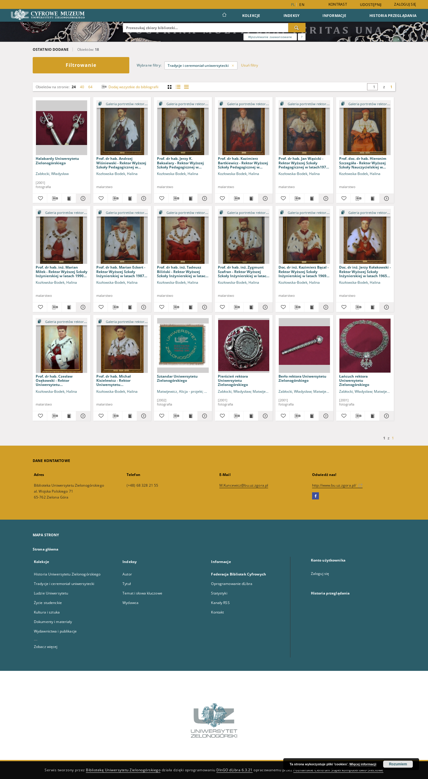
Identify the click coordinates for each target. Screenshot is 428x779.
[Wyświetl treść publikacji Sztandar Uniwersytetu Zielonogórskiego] (190, 416)
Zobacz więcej (46, 646)
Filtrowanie (81, 65)
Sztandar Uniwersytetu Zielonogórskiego (177, 378)
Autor (127, 574)
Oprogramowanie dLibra (231, 583)
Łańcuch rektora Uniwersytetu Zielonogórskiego (354, 380)
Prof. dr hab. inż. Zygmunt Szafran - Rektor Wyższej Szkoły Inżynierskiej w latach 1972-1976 (243, 271)
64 (90, 86)
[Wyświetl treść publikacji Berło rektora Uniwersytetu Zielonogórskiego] (311, 416)
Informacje (334, 15)
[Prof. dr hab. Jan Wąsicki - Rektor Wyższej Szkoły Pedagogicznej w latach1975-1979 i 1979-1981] (304, 127)
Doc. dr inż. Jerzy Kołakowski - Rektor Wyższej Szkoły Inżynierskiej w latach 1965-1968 (365, 271)
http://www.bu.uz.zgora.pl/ (337, 485)
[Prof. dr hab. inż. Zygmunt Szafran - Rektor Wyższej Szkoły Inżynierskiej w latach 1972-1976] (243, 236)
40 (82, 86)
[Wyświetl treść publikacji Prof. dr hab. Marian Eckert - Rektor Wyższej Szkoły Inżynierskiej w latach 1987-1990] (129, 307)
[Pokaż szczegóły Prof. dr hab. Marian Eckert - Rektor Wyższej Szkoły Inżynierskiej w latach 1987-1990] (143, 307)
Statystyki (219, 593)
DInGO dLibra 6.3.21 (234, 769)
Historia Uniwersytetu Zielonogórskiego (67, 574)
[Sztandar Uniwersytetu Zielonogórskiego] (182, 345)
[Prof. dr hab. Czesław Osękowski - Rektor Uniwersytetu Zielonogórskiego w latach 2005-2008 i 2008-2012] (61, 345)
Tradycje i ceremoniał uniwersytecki (64, 583)
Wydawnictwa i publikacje (55, 631)
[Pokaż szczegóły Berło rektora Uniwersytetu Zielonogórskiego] (325, 416)
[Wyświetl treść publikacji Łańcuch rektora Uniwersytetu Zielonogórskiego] (372, 416)
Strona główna (46, 549)
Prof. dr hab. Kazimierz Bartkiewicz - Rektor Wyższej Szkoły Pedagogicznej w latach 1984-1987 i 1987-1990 (243, 162)
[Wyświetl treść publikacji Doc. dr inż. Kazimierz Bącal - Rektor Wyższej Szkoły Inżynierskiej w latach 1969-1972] (311, 307)
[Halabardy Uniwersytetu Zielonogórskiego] (61, 127)
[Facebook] (315, 496)
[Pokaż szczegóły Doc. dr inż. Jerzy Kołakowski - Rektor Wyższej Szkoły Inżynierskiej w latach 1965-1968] (386, 307)
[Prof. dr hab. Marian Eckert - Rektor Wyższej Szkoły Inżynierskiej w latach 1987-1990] (122, 236)
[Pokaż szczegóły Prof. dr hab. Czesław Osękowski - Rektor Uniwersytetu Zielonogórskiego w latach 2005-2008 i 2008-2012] (82, 416)
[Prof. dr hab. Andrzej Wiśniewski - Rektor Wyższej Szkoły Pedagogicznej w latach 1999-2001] (122, 127)
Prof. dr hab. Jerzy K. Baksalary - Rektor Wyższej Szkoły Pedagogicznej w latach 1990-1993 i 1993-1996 (182, 162)
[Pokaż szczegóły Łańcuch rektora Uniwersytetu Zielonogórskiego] (386, 416)
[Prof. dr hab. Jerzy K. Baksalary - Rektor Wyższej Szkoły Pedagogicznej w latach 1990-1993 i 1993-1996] (182, 127)
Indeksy (292, 15)
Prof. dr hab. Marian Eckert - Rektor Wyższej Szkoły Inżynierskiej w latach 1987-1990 (120, 271)
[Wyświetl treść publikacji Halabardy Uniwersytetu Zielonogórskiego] (69, 198)
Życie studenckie (48, 602)
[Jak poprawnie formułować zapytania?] (302, 36)
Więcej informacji (363, 764)
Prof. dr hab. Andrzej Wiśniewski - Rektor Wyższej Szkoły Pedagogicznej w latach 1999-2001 (121, 162)
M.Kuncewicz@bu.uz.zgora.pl (243, 485)
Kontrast (337, 4)
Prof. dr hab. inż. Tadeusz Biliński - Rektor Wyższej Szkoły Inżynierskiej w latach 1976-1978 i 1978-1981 (182, 271)
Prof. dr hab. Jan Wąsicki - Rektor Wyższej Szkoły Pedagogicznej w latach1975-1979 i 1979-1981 (303, 162)
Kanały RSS (220, 602)
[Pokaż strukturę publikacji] (122, 104)
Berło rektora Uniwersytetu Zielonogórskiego (302, 378)
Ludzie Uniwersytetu (51, 593)
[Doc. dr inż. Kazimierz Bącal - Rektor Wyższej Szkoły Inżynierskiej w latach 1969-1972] (304, 236)
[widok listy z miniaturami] (178, 87)
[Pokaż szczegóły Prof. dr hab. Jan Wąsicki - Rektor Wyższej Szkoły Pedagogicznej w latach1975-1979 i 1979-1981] (325, 198)
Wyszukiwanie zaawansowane (270, 37)
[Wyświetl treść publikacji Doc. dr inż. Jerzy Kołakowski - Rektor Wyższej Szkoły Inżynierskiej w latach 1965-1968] (372, 307)
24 (74, 86)
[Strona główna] (224, 15)
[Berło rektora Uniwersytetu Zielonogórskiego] (304, 345)
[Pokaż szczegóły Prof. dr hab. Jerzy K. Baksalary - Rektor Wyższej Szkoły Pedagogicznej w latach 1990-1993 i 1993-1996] (204, 198)
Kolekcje (251, 15)
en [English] (301, 5)
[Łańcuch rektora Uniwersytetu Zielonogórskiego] (365, 345)
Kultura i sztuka (47, 612)
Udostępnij (371, 4)
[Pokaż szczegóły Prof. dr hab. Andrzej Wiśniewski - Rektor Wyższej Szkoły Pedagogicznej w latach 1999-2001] (143, 198)
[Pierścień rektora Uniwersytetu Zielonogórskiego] (243, 345)
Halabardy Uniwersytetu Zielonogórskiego (57, 160)
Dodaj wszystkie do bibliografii (129, 86)
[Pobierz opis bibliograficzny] (54, 198)
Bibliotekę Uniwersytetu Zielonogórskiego (123, 769)
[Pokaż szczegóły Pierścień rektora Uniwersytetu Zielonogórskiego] (264, 416)
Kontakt (217, 612)
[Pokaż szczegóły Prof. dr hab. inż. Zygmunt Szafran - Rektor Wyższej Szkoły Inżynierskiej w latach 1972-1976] (264, 307)
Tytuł (126, 583)
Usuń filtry (249, 65)
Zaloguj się (405, 4)
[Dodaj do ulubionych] (40, 198)
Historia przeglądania (392, 15)
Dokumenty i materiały (53, 621)
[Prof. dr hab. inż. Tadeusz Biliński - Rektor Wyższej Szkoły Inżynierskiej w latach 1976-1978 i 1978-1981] (182, 236)
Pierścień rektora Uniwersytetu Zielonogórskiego (233, 380)
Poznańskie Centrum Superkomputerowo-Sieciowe (338, 769)
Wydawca (130, 602)
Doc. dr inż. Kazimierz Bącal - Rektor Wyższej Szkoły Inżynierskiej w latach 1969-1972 (303, 271)
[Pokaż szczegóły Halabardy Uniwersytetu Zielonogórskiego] (82, 198)
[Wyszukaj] (297, 27)
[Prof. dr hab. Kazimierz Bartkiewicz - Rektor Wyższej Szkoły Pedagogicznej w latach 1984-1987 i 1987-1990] (243, 127)
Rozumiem (398, 764)
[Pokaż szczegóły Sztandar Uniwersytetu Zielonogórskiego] (204, 416)
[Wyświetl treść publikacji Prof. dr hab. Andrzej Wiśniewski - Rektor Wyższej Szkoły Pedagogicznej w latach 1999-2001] (129, 198)
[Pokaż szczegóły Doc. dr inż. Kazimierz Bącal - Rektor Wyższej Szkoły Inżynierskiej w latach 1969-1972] (325, 307)
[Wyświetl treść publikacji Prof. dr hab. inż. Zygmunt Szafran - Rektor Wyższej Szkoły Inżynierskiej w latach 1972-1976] (251, 307)
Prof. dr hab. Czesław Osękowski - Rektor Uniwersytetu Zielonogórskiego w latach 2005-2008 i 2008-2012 (58, 380)
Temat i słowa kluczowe (142, 593)
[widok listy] (186, 87)
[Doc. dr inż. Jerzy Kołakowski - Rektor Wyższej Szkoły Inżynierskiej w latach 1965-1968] (365, 236)
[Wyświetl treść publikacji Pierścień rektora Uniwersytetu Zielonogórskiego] (251, 416)
